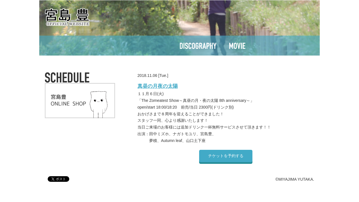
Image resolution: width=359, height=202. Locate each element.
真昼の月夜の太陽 (157, 86)
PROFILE (154, 46)
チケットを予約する (225, 155)
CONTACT (270, 46)
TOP (84, 46)
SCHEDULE (117, 46)
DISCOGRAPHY (197, 46)
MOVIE (237, 46)
